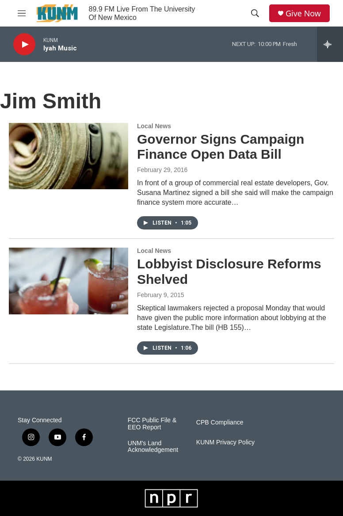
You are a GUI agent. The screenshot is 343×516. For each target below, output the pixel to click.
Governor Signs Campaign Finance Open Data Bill (220, 147)
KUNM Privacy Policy (225, 442)
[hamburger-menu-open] (21, 13)
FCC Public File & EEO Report (152, 424)
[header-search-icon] (255, 13)
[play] (24, 44)
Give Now (303, 13)
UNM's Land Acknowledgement (153, 447)
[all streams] (330, 44)
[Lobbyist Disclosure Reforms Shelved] (68, 281)
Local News (154, 126)
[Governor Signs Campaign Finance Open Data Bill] (68, 156)
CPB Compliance (220, 422)
